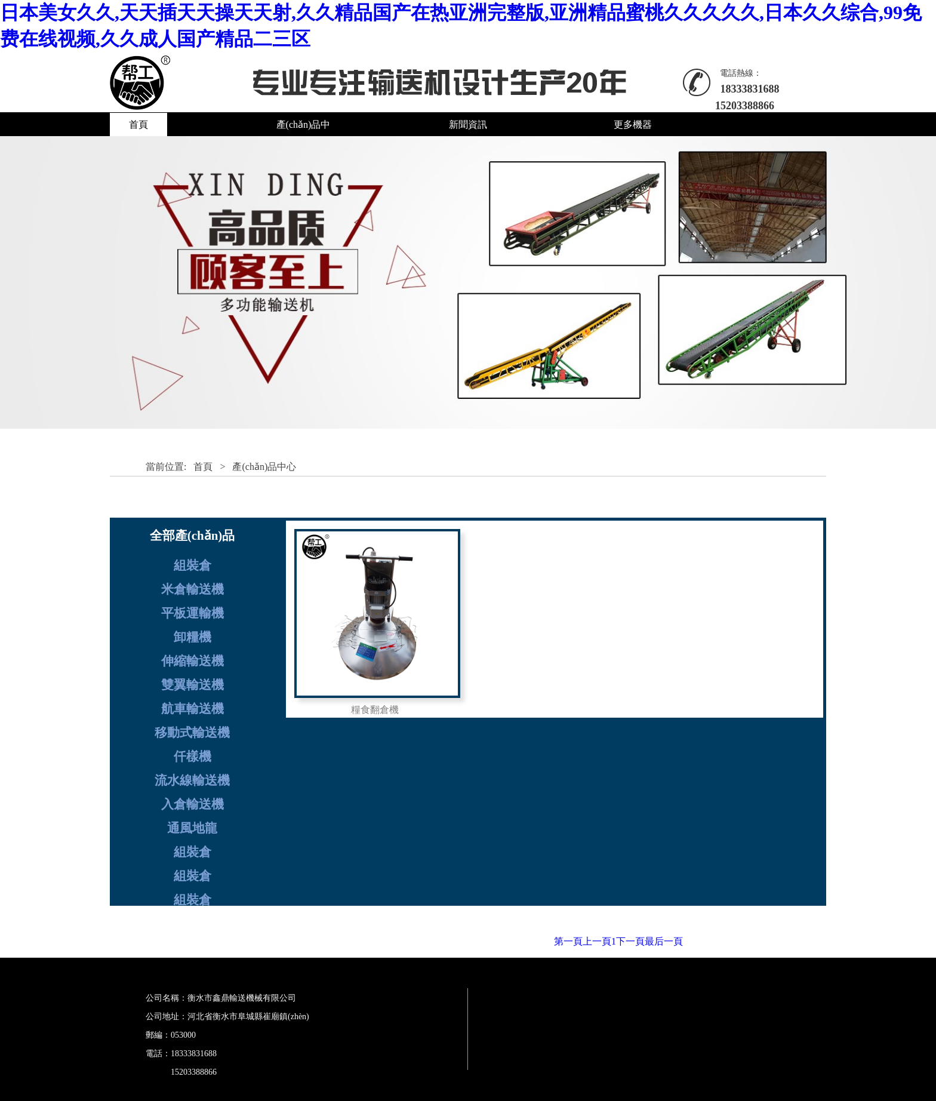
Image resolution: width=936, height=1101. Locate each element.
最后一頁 (664, 941)
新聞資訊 (468, 124)
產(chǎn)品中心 (264, 467)
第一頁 (568, 941)
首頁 (138, 124)
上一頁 (597, 941)
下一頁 (630, 941)
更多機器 (633, 124)
